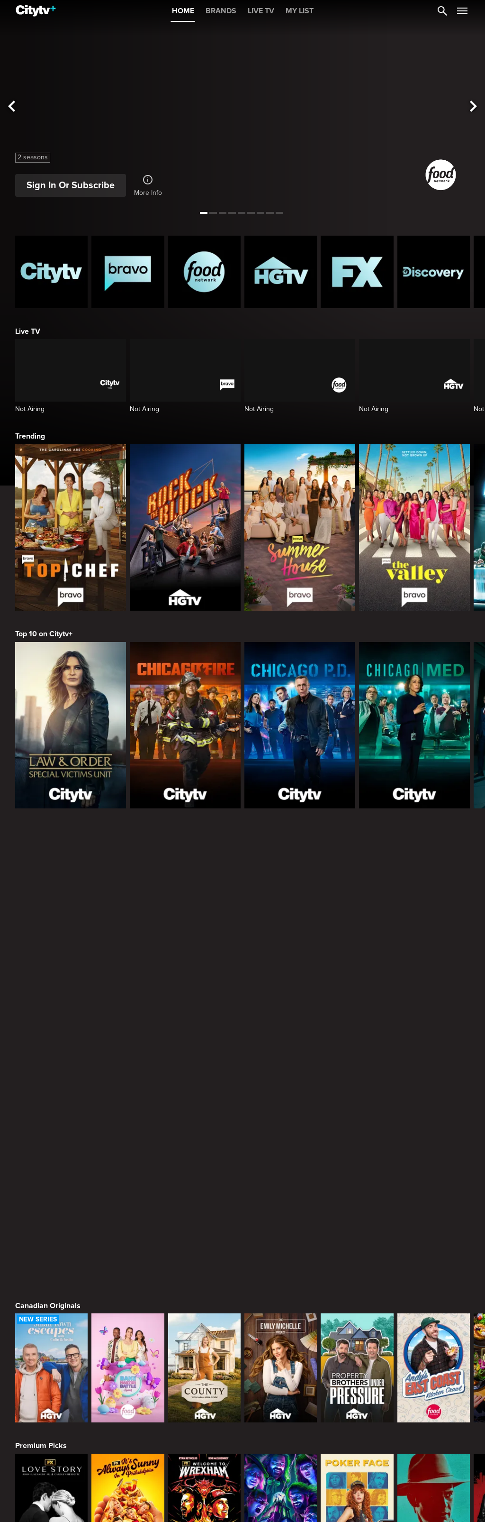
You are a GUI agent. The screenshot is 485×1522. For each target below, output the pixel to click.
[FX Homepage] (357, 272)
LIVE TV (261, 11)
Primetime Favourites (52, 1282)
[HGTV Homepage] (280, 272)
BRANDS (221, 11)
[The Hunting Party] (51, 1344)
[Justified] (433, 1204)
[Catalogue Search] (442, 10)
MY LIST (300, 11)
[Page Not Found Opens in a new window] (242, 903)
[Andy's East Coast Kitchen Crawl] (433, 1064)
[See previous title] (11, 107)
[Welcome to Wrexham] (204, 1204)
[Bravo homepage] (127, 272)
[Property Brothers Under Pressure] (357, 1064)
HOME (183, 11)
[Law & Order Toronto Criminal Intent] (280, 1344)
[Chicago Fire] (185, 725)
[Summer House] (299, 527)
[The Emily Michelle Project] (280, 1064)
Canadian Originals (48, 1002)
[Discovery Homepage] (433, 272)
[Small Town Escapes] (51, 1064)
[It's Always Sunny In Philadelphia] (127, 1204)
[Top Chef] (70, 527)
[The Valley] (414, 527)
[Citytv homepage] (51, 272)
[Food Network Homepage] (204, 272)
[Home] (35, 11)
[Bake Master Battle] (127, 1064)
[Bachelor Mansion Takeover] (433, 1344)
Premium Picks (41, 1142)
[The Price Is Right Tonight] (357, 1344)
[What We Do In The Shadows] (280, 1204)
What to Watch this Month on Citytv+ (76, 1422)
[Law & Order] (127, 1344)
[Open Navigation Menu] (462, 10)
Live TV (27, 331)
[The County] (204, 1064)
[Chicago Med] (414, 725)
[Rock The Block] (185, 527)
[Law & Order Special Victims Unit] (70, 725)
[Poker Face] (357, 1204)
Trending (30, 436)
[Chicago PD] (299, 725)
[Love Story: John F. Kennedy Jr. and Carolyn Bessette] (51, 1204)
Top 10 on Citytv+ (43, 634)
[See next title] (473, 107)
